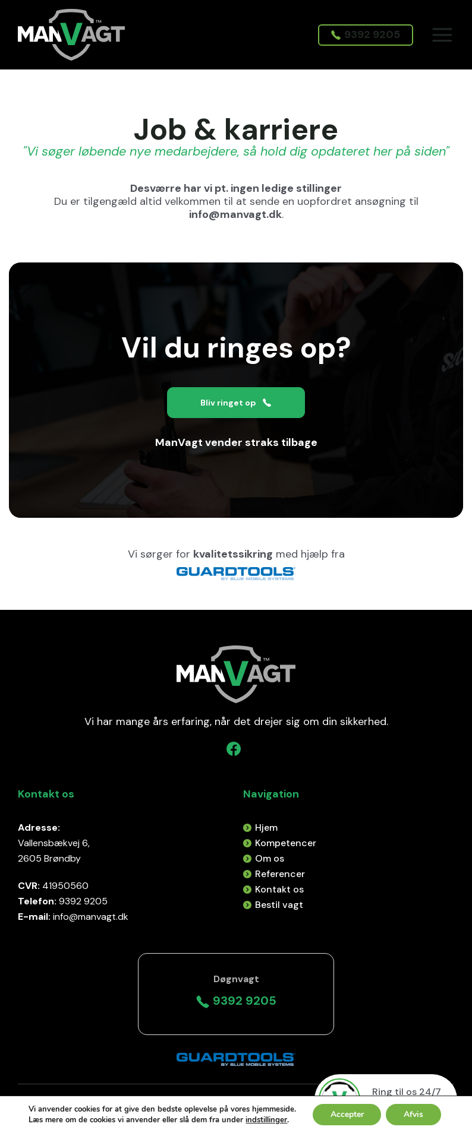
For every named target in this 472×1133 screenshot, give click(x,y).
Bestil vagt (279, 904)
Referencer (280, 874)
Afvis (413, 1114)
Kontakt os (279, 889)
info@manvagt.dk (235, 214)
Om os (269, 858)
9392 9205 (364, 35)
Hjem (266, 827)
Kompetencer (285, 843)
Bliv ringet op (236, 402)
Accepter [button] (346, 1114)
